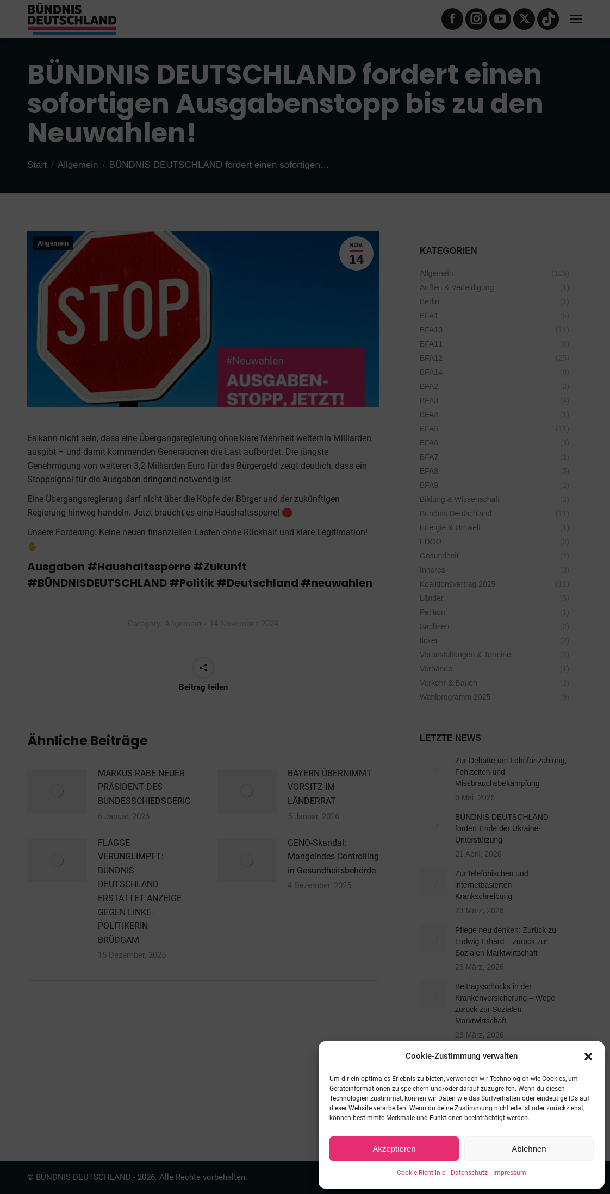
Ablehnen (529, 1148)
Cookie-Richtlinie (421, 1173)
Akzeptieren (393, 1148)
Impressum (509, 1173)
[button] (588, 1056)
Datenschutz (469, 1173)
